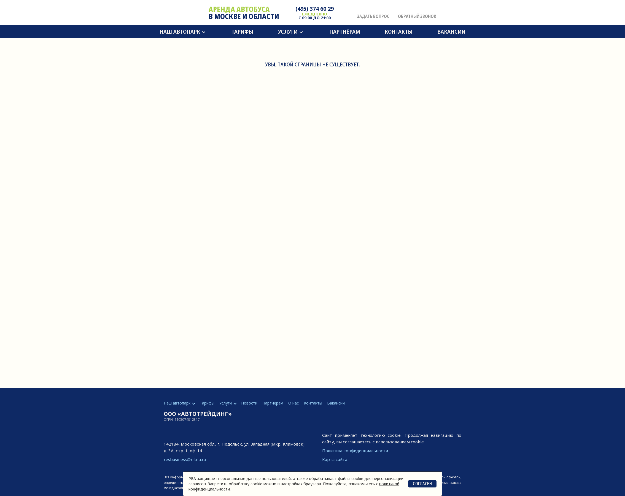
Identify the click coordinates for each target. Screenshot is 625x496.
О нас (293, 403)
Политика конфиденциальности (355, 450)
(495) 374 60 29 (314, 8)
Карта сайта (334, 459)
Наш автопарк (180, 31)
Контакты (399, 31)
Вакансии (451, 31)
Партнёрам (344, 31)
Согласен (422, 484)
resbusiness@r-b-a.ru (185, 459)
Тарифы (242, 31)
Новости (249, 403)
